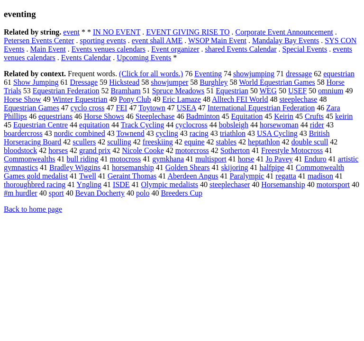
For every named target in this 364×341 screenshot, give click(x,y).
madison (320, 176)
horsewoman (279, 125)
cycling (167, 133)
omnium (330, 91)
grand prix (94, 150)
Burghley (214, 82)
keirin (344, 116)
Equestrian (232, 91)
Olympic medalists (169, 184)
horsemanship (133, 167)
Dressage (84, 82)
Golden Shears (187, 167)
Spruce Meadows (178, 91)
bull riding (82, 159)
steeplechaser (229, 184)
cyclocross (191, 125)
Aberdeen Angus (192, 176)
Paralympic (246, 176)
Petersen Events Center (39, 40)
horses (58, 150)
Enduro (315, 159)
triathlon (233, 133)
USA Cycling (277, 133)
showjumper (169, 82)
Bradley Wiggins (74, 167)
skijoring (234, 167)
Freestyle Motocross (292, 150)
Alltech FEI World (240, 99)
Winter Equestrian (79, 99)
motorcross (192, 150)
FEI (121, 108)
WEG (267, 91)
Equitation (247, 116)
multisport (211, 159)
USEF (297, 91)
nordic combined (79, 133)
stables (226, 142)
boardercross (23, 133)
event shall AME (157, 40)
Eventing (208, 74)
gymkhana (168, 159)
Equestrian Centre (40, 125)
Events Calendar (86, 58)
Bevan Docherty (100, 193)
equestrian (339, 74)
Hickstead (124, 82)
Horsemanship (283, 184)
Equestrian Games (31, 108)
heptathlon (264, 142)
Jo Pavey (278, 159)
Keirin (283, 116)
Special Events (305, 49)
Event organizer (175, 49)
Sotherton (235, 150)
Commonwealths (29, 159)
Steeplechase (155, 116)
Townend (130, 133)
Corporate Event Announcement (284, 32)
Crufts (314, 116)
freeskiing (158, 142)
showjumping (253, 74)
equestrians (55, 116)
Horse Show (22, 99)
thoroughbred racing (34, 184)
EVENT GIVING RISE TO (187, 32)
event (71, 32)
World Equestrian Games (277, 82)
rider (317, 125)
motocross (125, 159)
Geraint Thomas (132, 176)
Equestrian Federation (66, 91)
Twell (87, 176)
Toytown (151, 108)
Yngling (89, 184)
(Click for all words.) (151, 74)
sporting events (103, 40)
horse (246, 159)
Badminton (202, 116)
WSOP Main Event (217, 40)
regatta (285, 176)
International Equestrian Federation (261, 108)
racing (199, 133)
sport (56, 193)
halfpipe (271, 167)
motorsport (333, 184)
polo (142, 193)
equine (194, 142)
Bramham (126, 91)
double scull (309, 142)
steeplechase (298, 99)
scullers (84, 142)
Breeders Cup (182, 193)
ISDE (121, 184)
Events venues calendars (109, 49)
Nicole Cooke (143, 150)
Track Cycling (142, 125)
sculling (119, 142)
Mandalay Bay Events (285, 40)
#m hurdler (20, 193)
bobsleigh (233, 125)
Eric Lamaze (182, 99)
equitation (94, 125)
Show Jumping (36, 82)
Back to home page (33, 209)
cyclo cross (88, 108)
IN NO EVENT (116, 32)
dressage (299, 74)
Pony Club (135, 99)
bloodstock (20, 150)
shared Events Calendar (240, 49)
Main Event (48, 49)
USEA (186, 108)
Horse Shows (104, 116)
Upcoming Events (144, 58)
